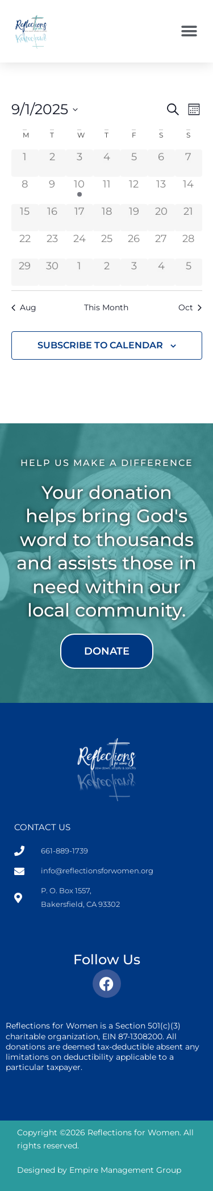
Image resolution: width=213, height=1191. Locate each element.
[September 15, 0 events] (25, 217)
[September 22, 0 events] (25, 245)
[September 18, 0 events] (106, 217)
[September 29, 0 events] (25, 272)
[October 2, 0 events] (106, 272)
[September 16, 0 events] (52, 217)
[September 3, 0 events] (79, 163)
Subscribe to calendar (100, 345)
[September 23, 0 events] (52, 245)
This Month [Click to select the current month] (106, 307)
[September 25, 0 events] (106, 245)
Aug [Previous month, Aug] (23, 307)
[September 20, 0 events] (161, 217)
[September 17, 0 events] (79, 217)
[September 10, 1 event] (79, 190)
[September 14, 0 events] (188, 190)
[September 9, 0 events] (52, 190)
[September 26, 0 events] (134, 245)
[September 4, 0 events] (106, 163)
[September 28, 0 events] (188, 245)
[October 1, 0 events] (79, 272)
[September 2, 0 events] (52, 163)
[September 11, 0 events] (106, 190)
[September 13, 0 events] (161, 190)
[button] (189, 31)
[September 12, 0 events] (134, 190)
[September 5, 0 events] (134, 163)
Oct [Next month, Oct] (190, 307)
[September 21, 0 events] (188, 217)
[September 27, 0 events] (161, 245)
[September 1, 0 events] (25, 163)
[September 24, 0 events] (79, 245)
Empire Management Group (125, 1170)
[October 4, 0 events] (161, 272)
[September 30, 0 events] (52, 272)
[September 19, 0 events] (134, 217)
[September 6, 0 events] (161, 163)
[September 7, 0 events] (188, 163)
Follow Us (106, 959)
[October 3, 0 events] (134, 272)
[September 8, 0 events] (25, 190)
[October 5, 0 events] (188, 272)
